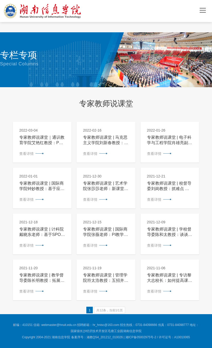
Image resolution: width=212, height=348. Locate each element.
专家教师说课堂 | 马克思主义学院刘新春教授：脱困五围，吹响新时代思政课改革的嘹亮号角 (105, 140)
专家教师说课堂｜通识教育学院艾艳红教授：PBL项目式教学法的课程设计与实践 (41, 140)
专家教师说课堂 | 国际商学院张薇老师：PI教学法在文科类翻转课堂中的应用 (105, 232)
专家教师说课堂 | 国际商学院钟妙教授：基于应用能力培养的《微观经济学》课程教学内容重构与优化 (41, 186)
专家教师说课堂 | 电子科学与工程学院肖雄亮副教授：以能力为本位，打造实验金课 (169, 140)
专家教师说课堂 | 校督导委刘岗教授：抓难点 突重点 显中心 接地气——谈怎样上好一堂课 (169, 186)
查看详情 (26, 154)
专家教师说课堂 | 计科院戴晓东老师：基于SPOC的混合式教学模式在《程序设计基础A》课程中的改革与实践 (41, 232)
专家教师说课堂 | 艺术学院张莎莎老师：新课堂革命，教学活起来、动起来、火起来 (105, 186)
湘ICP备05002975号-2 (140, 337)
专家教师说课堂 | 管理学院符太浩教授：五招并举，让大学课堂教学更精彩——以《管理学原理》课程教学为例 (105, 278)
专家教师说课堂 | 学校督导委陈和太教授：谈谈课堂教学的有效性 (169, 232)
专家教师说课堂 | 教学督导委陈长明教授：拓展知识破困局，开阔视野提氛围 (41, 278)
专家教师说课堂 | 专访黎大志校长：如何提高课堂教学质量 (169, 278)
